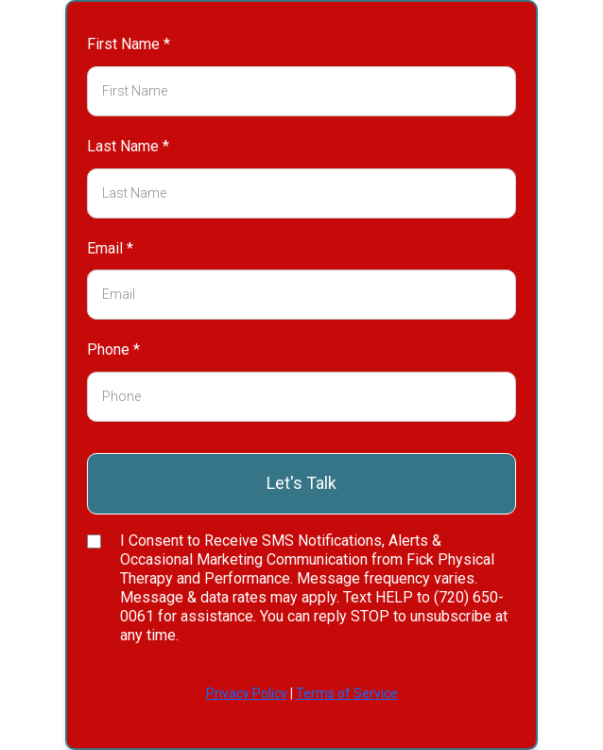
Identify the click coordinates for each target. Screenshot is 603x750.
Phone (113, 349)
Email (110, 248)
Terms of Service (347, 693)
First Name (128, 44)
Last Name (128, 146)
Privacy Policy (246, 693)
